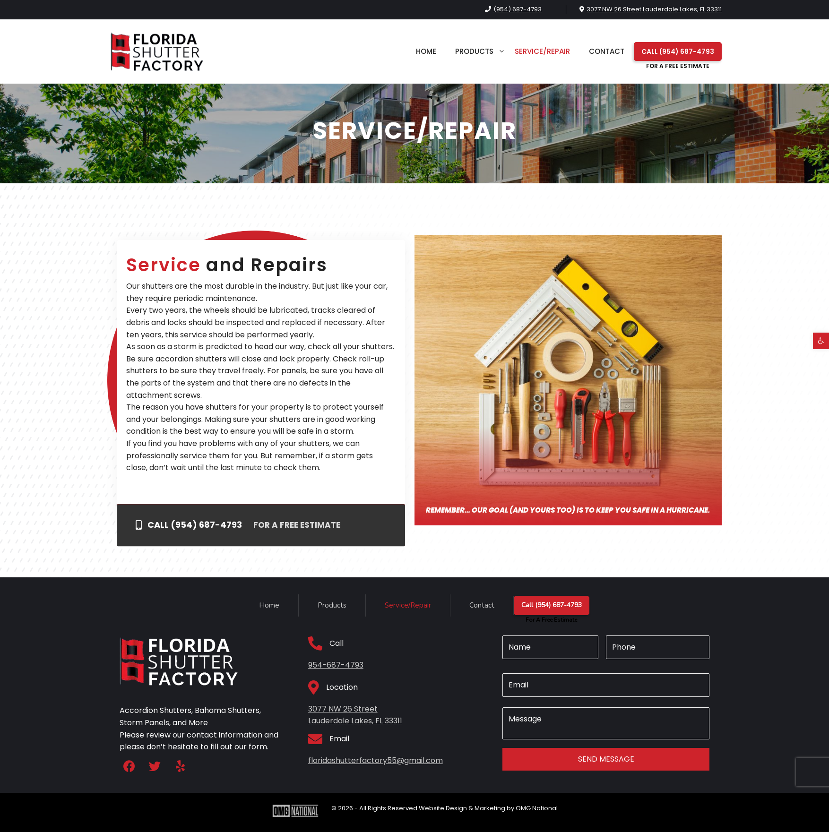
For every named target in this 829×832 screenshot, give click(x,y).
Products (480, 51)
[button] (821, 341)
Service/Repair (542, 51)
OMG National (537, 808)
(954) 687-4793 (517, 9)
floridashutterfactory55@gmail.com (375, 760)
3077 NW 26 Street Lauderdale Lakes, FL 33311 (654, 9)
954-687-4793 (335, 665)
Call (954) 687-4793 (677, 54)
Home (426, 51)
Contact (606, 51)
